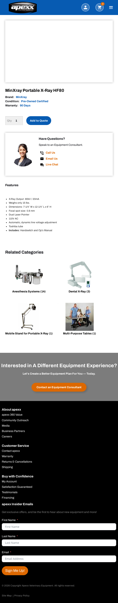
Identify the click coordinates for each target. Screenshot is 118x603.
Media (6, 425)
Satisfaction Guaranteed (17, 487)
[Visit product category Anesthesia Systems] (29, 277)
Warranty (7, 456)
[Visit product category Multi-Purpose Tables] (79, 319)
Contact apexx (11, 451)
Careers (7, 436)
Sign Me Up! (15, 571)
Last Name (8, 536)
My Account (9, 481)
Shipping (7, 467)
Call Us (50, 152)
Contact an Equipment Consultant (59, 387)
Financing (8, 497)
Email (5, 552)
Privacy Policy (22, 595)
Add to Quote (39, 120)
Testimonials (9, 492)
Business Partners (13, 431)
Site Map (7, 595)
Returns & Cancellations (17, 461)
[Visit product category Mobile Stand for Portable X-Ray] (29, 319)
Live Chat (52, 164)
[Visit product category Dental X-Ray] (79, 277)
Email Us (52, 158)
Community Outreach (15, 420)
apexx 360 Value (12, 414)
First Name (9, 520)
